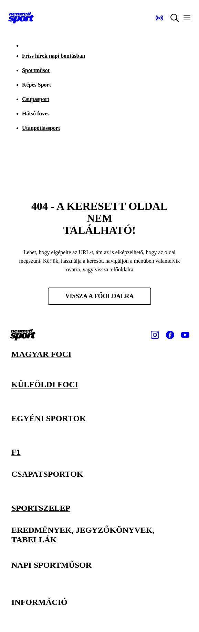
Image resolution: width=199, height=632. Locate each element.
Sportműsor (36, 70)
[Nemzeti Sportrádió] (159, 18)
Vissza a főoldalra (99, 296)
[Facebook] (170, 335)
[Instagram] (155, 335)
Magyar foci (41, 354)
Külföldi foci (44, 384)
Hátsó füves (36, 113)
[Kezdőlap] (21, 18)
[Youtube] (185, 335)
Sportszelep (40, 507)
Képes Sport (36, 85)
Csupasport (35, 99)
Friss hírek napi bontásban (53, 56)
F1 (16, 452)
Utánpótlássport (41, 128)
